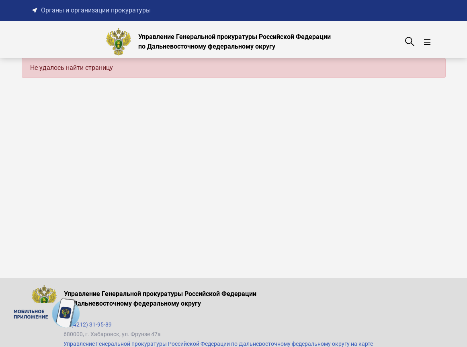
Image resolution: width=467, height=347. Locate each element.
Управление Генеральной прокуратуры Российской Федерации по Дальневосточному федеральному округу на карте (218, 344)
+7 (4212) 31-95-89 (87, 324)
